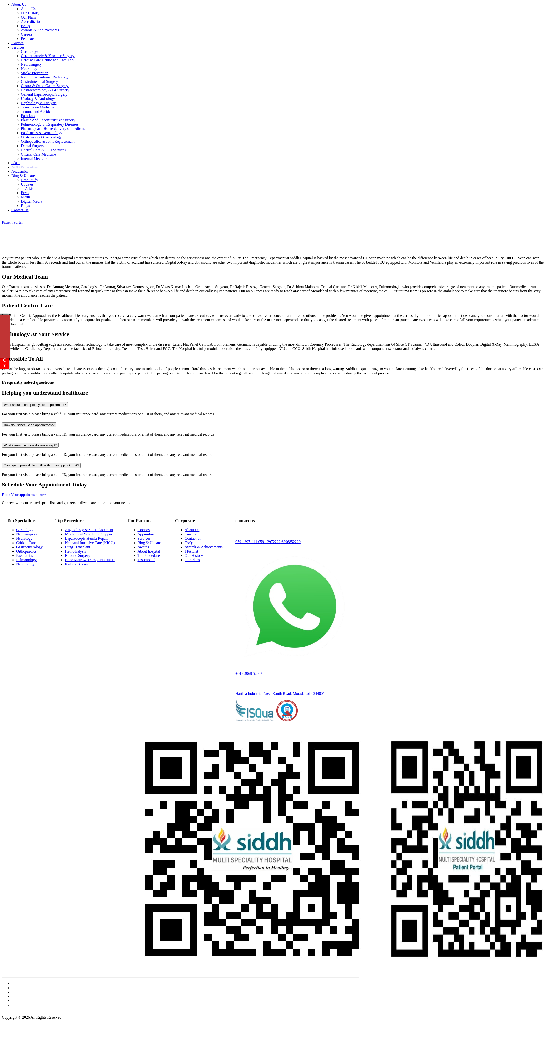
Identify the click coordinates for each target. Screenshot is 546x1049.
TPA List (28, 188)
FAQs (25, 26)
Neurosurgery (31, 64)
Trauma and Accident (37, 111)
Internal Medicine (34, 159)
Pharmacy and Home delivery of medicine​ (53, 129)
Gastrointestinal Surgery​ (39, 81)
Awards (143, 547)
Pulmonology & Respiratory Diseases (49, 124)
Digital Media (31, 201)
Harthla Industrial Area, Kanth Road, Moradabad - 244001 (280, 693)
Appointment (147, 534)
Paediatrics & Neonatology (41, 133)
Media (26, 197)
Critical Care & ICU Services (43, 150)
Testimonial (146, 560)
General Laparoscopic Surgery (44, 94)
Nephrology (25, 564)
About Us (18, 4)
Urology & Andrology (38, 99)
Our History (30, 13)
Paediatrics (24, 556)
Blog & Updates (23, 176)
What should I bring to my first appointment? (35, 405)
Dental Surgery (32, 146)
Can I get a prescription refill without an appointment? (41, 465)
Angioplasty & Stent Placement (89, 530)
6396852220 (291, 542)
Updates (27, 184)
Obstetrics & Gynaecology (41, 137)
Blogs (25, 206)
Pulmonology (26, 560)
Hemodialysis (75, 551)
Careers (27, 34)
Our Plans (28, 17)
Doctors (17, 43)
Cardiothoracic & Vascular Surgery (48, 56)
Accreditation (31, 22)
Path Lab (28, 116)
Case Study (29, 180)
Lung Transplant (77, 547)
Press (25, 193)
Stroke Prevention (34, 73)
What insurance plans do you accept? (30, 445)
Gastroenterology (29, 547)
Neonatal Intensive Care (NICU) (90, 543)
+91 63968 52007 (248, 674)
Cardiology (29, 51)
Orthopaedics (26, 551)
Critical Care (26, 543)
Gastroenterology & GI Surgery (45, 90)
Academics (19, 171)
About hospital (148, 551)
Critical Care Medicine (38, 154)
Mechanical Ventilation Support (89, 534)
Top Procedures (149, 556)
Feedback (28, 39)
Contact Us (20, 210)
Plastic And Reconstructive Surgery (48, 120)
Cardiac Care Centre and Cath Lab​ (47, 60)
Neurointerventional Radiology (45, 77)
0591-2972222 (269, 542)
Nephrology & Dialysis (38, 103)
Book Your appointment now (24, 495)
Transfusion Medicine (37, 107)
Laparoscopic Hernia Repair (86, 538)
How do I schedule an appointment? (29, 425)
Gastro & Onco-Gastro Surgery (45, 86)
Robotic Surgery (77, 556)
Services (17, 47)
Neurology (29, 69)
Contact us (193, 538)
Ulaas (15, 163)
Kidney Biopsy (76, 564)
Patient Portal (12, 222)
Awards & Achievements (40, 30)
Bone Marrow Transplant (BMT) (90, 560)
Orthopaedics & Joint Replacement (47, 141)
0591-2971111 (246, 542)
